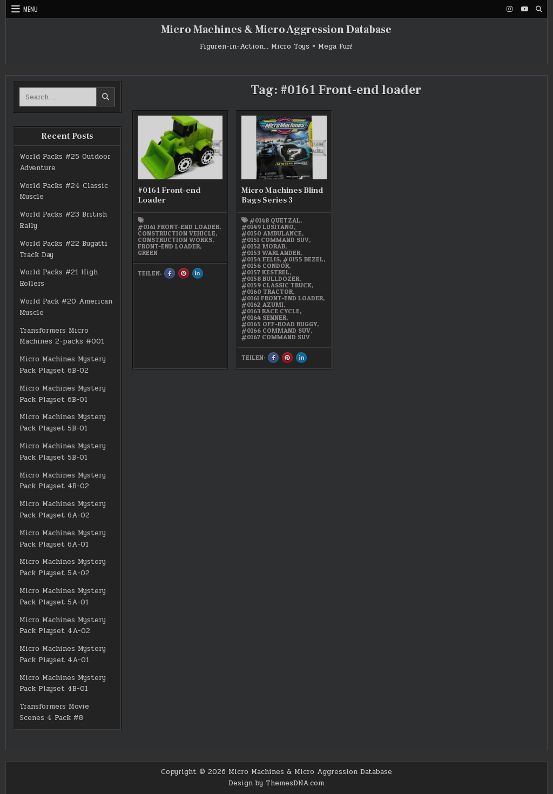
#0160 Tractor (267, 291)
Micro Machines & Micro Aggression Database (276, 30)
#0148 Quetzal (274, 220)
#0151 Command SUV (275, 240)
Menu (30, 9)
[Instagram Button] (510, 9)
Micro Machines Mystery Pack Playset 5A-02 (62, 567)
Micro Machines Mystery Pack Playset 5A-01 (62, 597)
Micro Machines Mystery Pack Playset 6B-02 (62, 365)
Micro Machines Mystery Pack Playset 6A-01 (62, 539)
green (148, 253)
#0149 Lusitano (267, 227)
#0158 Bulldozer (270, 278)
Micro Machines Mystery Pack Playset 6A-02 (62, 510)
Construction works (175, 240)
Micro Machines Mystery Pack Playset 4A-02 (62, 626)
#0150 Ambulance (271, 233)
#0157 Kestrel (265, 272)
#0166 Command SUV (276, 330)
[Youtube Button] (524, 9)
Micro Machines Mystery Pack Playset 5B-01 (62, 423)
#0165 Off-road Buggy (279, 324)
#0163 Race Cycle (270, 311)
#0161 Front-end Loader (169, 195)
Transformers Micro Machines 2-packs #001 (61, 336)
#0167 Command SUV (275, 337)
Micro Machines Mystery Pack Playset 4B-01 (62, 683)
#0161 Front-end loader (178, 227)
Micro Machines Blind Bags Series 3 (282, 195)
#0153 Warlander (270, 253)
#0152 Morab (263, 246)
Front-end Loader (169, 246)
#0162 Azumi (262, 304)
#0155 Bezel (303, 259)
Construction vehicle (176, 233)
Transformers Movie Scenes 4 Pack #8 (54, 712)
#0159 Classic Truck (276, 285)
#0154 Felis (260, 259)
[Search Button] (539, 9)
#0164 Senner (263, 317)
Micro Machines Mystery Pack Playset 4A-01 (62, 654)
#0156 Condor (265, 266)
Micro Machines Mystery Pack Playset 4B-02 (62, 481)
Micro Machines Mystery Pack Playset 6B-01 (62, 394)
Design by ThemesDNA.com (276, 783)
